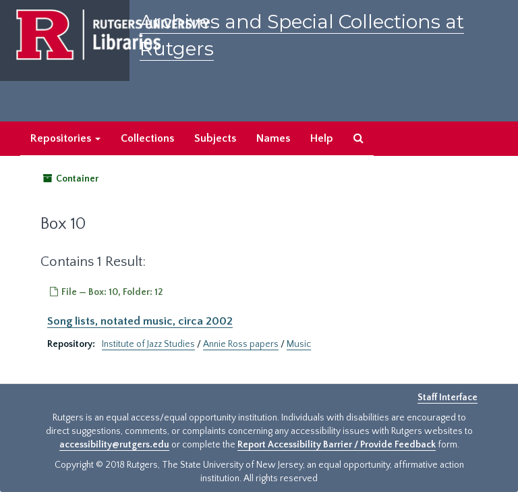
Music (299, 344)
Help (321, 138)
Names (273, 138)
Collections (147, 138)
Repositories (65, 138)
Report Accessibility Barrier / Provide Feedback (336, 444)
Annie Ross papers (241, 344)
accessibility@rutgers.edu (114, 444)
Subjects (215, 138)
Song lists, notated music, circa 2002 (140, 321)
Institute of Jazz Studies (148, 344)
